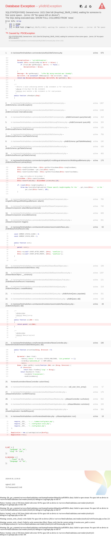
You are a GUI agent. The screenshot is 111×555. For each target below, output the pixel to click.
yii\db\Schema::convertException (18, 105)
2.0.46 (19, 487)
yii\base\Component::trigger (16, 222)
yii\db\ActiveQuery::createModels (18, 288)
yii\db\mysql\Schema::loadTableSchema (21, 136)
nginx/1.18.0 (10, 484)
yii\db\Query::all (73, 299)
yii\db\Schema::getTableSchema (18, 148)
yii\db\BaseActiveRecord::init (16, 229)
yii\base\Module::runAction (78, 404)
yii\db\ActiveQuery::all (13, 306)
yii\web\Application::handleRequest (19, 411)
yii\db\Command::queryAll (79, 122)
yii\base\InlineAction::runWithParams (19, 394)
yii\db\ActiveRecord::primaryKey (17, 162)
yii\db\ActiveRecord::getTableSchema (20, 155)
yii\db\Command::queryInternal (78, 117)
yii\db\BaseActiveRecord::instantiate (19, 281)
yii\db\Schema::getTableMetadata (77, 141)
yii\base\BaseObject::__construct (18, 275)
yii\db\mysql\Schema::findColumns (18, 129)
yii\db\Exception (50, 6)
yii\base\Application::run (65, 416)
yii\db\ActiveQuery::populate (73, 294)
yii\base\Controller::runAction (76, 399)
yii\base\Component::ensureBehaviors (20, 215)
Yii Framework (11, 487)
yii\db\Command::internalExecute (18, 112)
